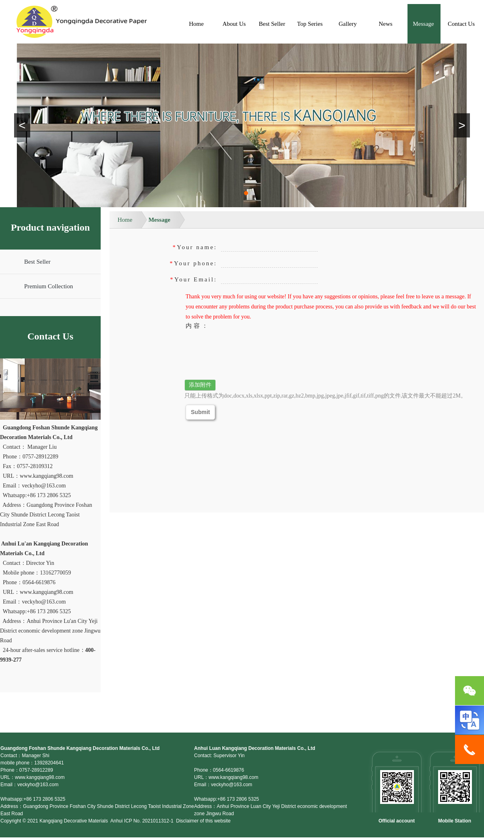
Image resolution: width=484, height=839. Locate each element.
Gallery (348, 24)
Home (196, 24)
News (385, 24)
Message (423, 24)
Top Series (310, 24)
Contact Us (461, 24)
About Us (234, 24)
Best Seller (272, 24)
